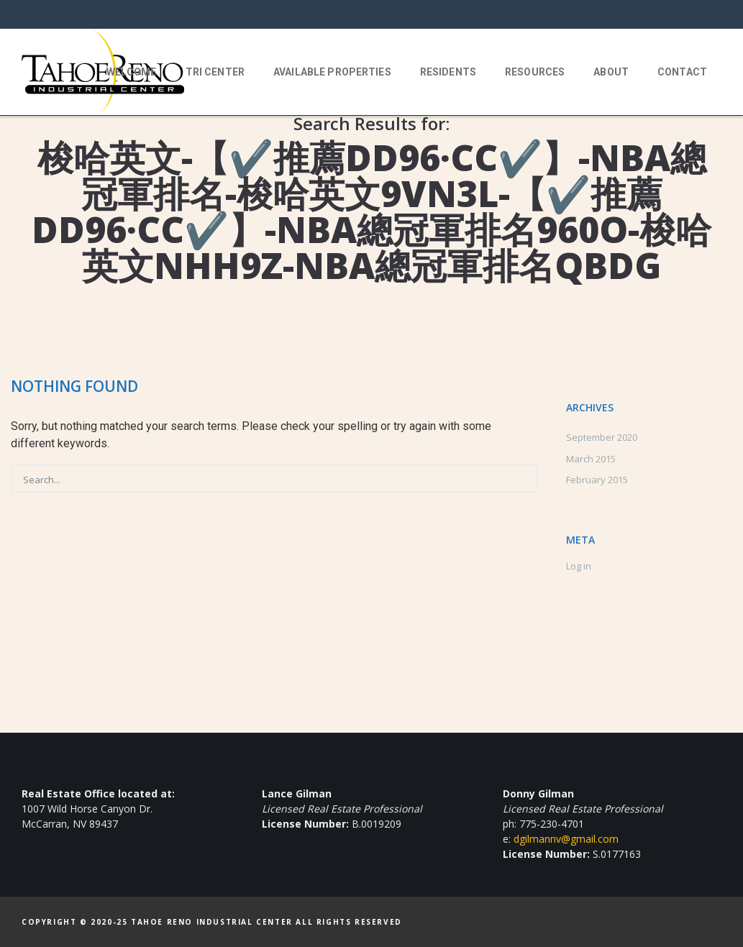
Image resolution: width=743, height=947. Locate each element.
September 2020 (601, 437)
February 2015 (597, 479)
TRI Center (215, 72)
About (611, 72)
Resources (535, 72)
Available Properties (332, 72)
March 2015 (591, 458)
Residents (448, 72)
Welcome (131, 72)
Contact (682, 72)
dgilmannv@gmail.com (566, 839)
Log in (578, 565)
